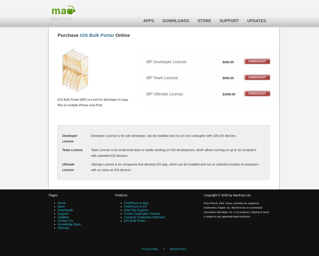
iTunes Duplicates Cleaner (142, 213)
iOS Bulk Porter (97, 35)
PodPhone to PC (135, 206)
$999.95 (228, 78)
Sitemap (63, 228)
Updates (256, 21)
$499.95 (228, 62)
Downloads (176, 21)
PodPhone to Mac (136, 203)
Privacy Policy (150, 249)
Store (204, 21)
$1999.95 (228, 94)
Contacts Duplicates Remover (144, 217)
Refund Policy (178, 249)
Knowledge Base (69, 224)
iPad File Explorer (136, 210)
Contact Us (65, 221)
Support (229, 21)
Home (62, 203)
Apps (148, 21)
